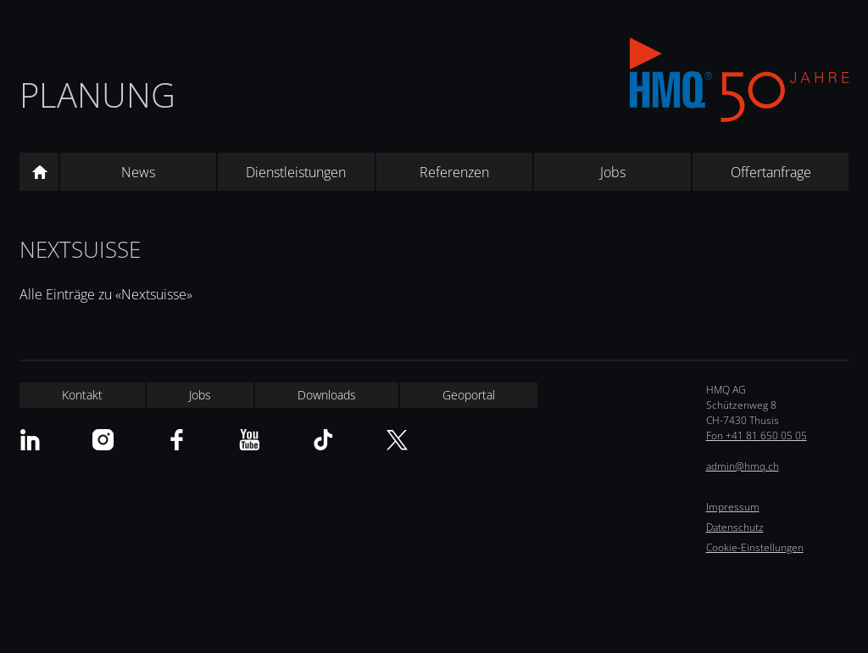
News (138, 172)
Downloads (327, 395)
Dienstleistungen (296, 172)
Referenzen (454, 172)
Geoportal (468, 395)
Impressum (733, 507)
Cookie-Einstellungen (755, 547)
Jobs (613, 172)
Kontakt (82, 395)
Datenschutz (735, 527)
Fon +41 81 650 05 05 (756, 435)
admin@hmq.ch (742, 466)
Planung (97, 94)
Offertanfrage (771, 172)
